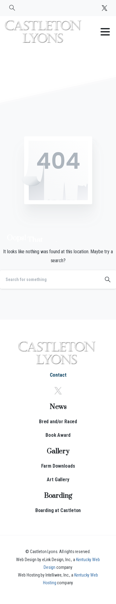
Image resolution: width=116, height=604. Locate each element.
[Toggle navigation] (105, 32)
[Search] (49, 279)
